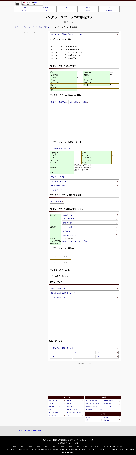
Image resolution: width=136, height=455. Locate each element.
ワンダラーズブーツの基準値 (65, 58)
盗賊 (52, 102)
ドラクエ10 (88, 446)
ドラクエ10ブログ (117, 446)
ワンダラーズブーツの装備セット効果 (68, 49)
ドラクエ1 (16, 446)
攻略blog (109, 10)
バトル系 (25, 10)
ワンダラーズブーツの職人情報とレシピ (69, 55)
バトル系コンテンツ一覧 (94, 409)
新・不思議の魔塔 (92, 401)
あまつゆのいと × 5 (69, 235)
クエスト (109, 7)
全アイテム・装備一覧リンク (40, 27)
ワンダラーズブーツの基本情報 (65, 46)
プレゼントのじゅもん (74, 412)
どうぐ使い (74, 102)
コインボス (107, 406)
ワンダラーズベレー (59, 177)
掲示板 (88, 10)
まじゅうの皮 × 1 (69, 227)
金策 (87, 420)
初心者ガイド (90, 417)
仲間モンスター (72, 409)
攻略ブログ (107, 420)
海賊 (85, 102)
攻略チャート (52, 401)
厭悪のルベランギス (92, 404)
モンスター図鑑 (53, 412)
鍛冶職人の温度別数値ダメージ (63, 293)
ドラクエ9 (80, 446)
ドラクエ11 (97, 446)
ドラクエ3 (32, 446)
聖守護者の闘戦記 (92, 406)
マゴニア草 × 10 (68, 218)
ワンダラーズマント (59, 181)
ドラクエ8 (72, 446)
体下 (52, 356)
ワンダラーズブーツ (59, 190)
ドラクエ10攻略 (21, 27)
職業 (49, 409)
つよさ (67, 10)
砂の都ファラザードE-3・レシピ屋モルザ (75, 241)
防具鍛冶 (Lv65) (68, 215)
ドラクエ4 (40, 446)
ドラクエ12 (106, 446)
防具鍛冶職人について (59, 288)
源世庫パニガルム (110, 401)
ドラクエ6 (56, 446)
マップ (88, 7)
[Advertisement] (84, 122)
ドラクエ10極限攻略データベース (30, 431)
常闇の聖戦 (107, 404)
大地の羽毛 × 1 (68, 223)
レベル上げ (52, 415)
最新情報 (46, 7)
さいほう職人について (59, 297)
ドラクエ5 (48, 446)
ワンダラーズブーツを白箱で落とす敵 (68, 52)
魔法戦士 (62, 102)
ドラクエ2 (24, 446)
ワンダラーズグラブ (59, 186)
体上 (99, 352)
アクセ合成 (70, 406)
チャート (67, 7)
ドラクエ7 (64, 446)
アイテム (46, 10)
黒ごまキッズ (56, 202)
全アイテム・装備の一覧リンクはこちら (66, 34)
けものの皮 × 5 (68, 231)
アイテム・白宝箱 (54, 406)
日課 (24, 7)
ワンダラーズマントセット (60, 148)
